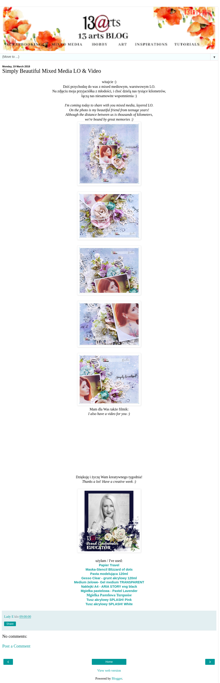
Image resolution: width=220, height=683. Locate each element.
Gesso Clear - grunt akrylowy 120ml (109, 578)
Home (109, 661)
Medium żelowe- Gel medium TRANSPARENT (109, 582)
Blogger (117, 678)
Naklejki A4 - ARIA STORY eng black (109, 586)
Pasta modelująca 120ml (109, 574)
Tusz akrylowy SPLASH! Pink (109, 600)
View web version (109, 670)
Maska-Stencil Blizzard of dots (108, 569)
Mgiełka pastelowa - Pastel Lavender (109, 591)
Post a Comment (16, 646)
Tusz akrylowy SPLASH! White (109, 604)
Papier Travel (109, 565)
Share (10, 623)
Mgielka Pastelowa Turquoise (109, 595)
